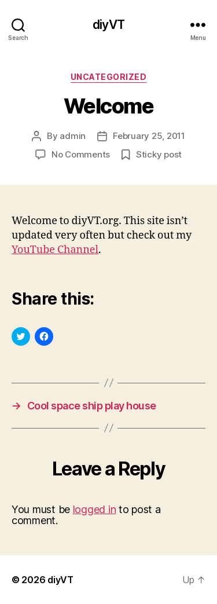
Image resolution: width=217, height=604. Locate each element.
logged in (94, 509)
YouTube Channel (55, 250)
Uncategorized (109, 77)
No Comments (81, 154)
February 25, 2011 (149, 135)
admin (73, 135)
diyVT (108, 25)
